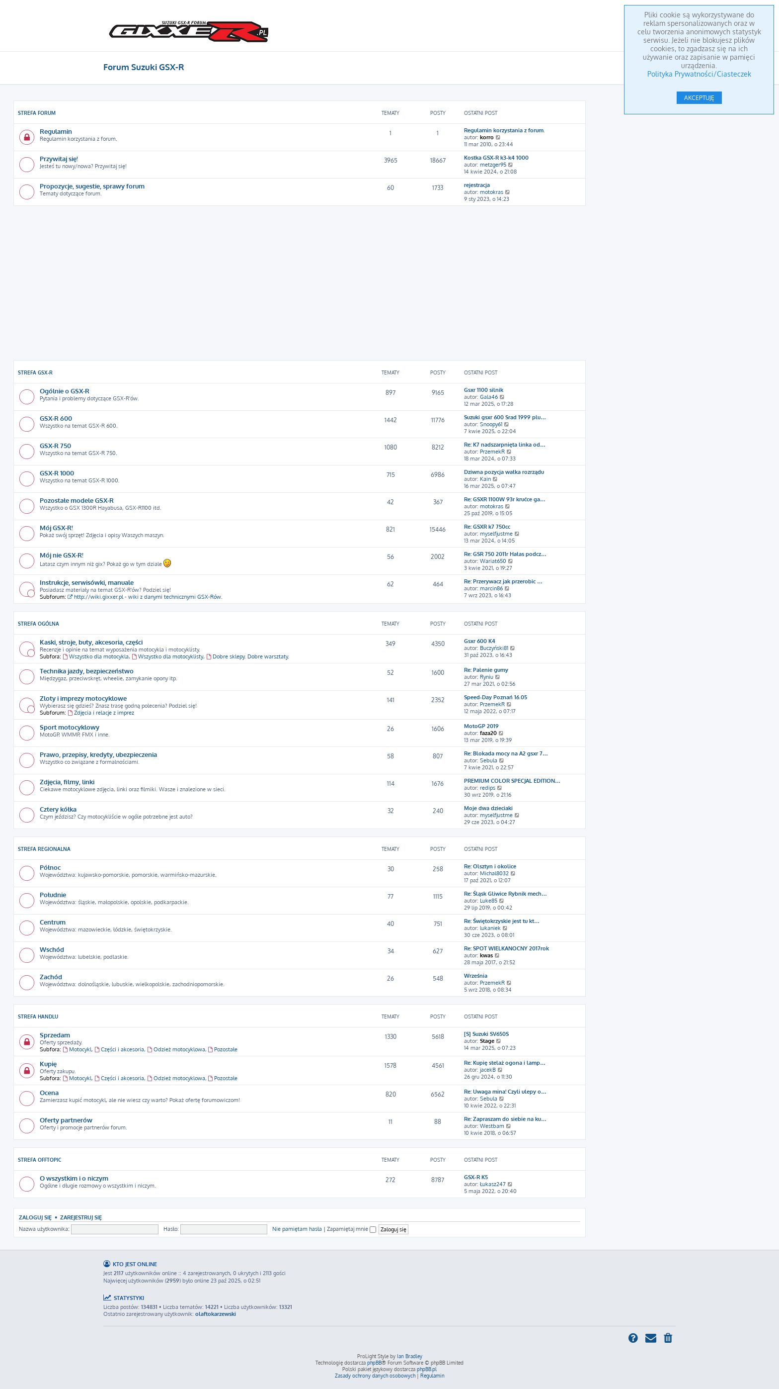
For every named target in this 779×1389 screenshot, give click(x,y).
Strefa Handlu (38, 1016)
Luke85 (488, 900)
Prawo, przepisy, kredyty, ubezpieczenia (98, 754)
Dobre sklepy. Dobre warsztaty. (247, 656)
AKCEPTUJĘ (699, 97)
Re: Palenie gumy (486, 669)
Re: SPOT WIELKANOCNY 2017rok (506, 948)
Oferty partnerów (66, 1119)
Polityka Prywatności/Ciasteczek (699, 74)
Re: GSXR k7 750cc (487, 526)
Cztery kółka (58, 809)
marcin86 (491, 588)
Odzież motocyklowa (176, 1049)
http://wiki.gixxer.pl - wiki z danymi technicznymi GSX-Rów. (145, 596)
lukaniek (490, 928)
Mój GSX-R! (56, 527)
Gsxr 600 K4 (479, 641)
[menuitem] (669, 1339)
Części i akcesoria (119, 1049)
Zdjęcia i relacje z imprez (101, 712)
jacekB (488, 1069)
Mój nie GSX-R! (61, 555)
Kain (485, 478)
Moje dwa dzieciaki (488, 808)
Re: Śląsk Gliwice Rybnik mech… (505, 893)
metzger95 (493, 164)
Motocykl (77, 1049)
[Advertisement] (299, 283)
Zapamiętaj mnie (351, 1228)
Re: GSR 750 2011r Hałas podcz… (505, 554)
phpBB (374, 1363)
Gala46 (489, 396)
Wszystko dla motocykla (96, 656)
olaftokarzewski (215, 1313)
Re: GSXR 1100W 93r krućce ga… (504, 499)
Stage (487, 1040)
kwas (486, 955)
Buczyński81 (494, 648)
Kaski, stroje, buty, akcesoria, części (91, 642)
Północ (50, 867)
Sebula (488, 760)
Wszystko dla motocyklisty (167, 656)
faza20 (488, 733)
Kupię (48, 1063)
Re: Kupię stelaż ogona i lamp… (504, 1062)
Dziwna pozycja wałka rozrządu (504, 471)
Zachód (51, 976)
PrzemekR (492, 451)
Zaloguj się (35, 1217)
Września (475, 975)
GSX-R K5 (476, 1177)
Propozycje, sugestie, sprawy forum (92, 186)
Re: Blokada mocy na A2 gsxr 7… (506, 753)
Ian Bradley (409, 1356)
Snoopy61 (491, 424)
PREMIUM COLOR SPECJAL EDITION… (512, 780)
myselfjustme (496, 533)
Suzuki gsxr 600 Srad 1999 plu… (505, 417)
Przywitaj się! (59, 158)
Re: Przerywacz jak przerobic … (503, 581)
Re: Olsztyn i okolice (490, 866)
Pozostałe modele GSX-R (77, 500)
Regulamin (56, 131)
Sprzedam (55, 1034)
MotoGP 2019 (481, 726)
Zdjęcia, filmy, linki (67, 781)
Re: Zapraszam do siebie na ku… (505, 1118)
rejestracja (477, 185)
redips (487, 787)
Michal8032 (494, 873)
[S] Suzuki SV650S (486, 1033)
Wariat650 (493, 560)
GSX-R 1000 (57, 472)
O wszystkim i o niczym (74, 1178)
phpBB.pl (427, 1369)
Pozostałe (223, 1049)
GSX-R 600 (56, 418)
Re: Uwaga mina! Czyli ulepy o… (505, 1091)
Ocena (49, 1092)
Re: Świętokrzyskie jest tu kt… (502, 921)
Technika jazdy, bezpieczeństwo (87, 670)
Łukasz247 (493, 1184)
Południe (53, 894)
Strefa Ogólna (38, 624)
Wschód (52, 949)
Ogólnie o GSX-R (64, 390)
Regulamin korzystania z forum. (504, 130)
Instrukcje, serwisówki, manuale (87, 582)
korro (487, 137)
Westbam (492, 1125)
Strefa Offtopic (39, 1160)
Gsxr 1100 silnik (483, 389)
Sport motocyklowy (69, 727)
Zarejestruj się (81, 1217)
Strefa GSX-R (35, 372)
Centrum (53, 922)
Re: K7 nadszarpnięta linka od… (504, 444)
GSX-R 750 (55, 445)
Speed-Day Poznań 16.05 (495, 697)
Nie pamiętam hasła (297, 1228)
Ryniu (486, 676)
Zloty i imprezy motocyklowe (83, 698)
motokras (491, 191)
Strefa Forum (37, 113)
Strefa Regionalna (44, 849)
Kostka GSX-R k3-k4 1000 (496, 157)
